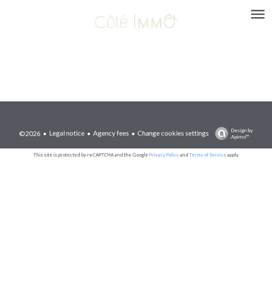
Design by (232, 133)
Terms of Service (207, 154)
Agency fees (111, 133)
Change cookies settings (173, 133)
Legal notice (67, 133)
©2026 (30, 133)
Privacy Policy (164, 154)
